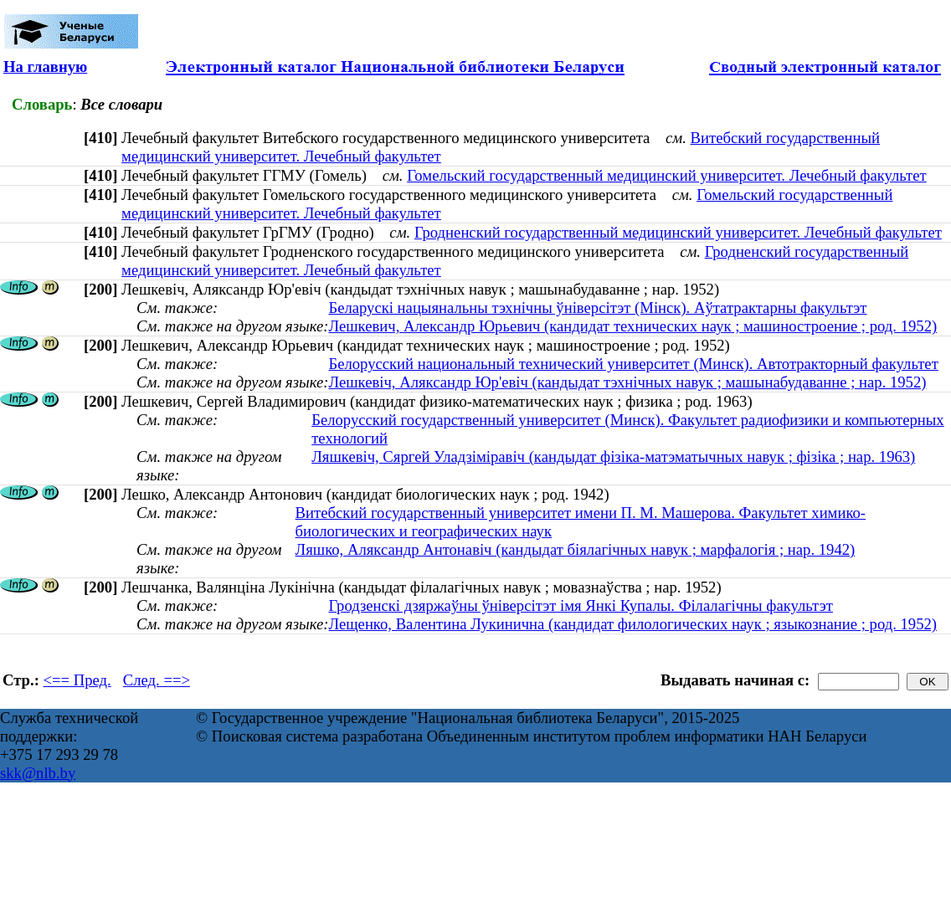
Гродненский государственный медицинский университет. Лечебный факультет (678, 232)
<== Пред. (77, 680)
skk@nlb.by (37, 773)
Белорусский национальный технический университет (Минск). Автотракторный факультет (633, 363)
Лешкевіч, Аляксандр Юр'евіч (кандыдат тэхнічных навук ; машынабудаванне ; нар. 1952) (627, 382)
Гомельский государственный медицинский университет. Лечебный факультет (667, 175)
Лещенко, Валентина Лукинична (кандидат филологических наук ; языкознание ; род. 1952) (632, 624)
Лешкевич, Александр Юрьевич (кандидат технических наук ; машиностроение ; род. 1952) (632, 326)
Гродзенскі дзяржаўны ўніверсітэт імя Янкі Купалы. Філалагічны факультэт (580, 605)
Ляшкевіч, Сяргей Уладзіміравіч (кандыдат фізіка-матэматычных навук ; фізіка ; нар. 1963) (613, 456)
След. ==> (156, 680)
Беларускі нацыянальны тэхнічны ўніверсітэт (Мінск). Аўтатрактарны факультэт (597, 307)
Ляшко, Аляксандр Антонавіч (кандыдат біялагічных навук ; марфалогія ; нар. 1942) (576, 549)
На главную (45, 66)
